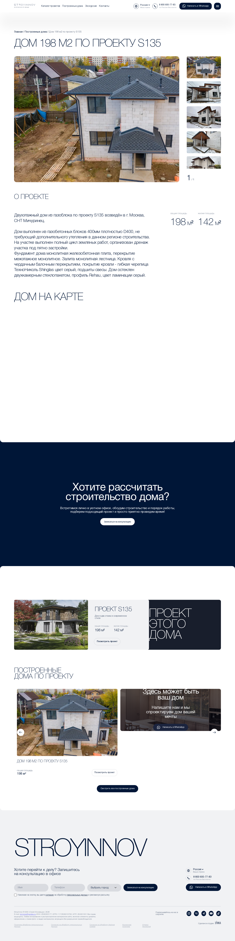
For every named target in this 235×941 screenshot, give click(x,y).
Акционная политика (126, 925)
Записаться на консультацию (117, 521)
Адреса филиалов (146, 925)
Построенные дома (72, 6)
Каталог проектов (50, 6)
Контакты (104, 6)
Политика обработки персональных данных (28, 925)
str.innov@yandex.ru (28, 914)
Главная (18, 32)
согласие (50, 895)
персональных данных (77, 895)
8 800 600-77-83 (167, 5)
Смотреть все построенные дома (118, 789)
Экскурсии (91, 6)
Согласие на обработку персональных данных (66, 925)
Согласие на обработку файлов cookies (102, 925)
